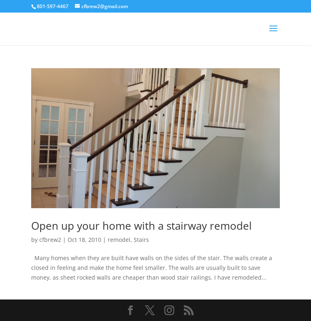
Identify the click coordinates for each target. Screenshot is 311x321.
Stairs (141, 239)
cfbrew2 (50, 239)
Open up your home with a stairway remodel (141, 225)
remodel (119, 239)
